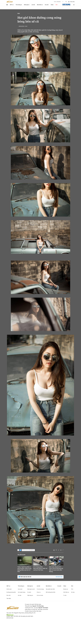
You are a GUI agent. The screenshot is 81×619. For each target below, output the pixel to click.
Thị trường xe (19, 4)
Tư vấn (64, 595)
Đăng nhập (72, 1)
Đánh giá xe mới (31, 589)
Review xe (65, 589)
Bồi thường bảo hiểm (50, 592)
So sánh (29, 592)
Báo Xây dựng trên (28, 550)
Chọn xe (38, 592)
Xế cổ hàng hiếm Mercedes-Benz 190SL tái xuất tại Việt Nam (40, 568)
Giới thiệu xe (66, 592)
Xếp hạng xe (30, 595)
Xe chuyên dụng (21, 592)
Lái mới (33, 4)
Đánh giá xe (26, 4)
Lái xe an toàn (40, 595)
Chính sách (9, 589)
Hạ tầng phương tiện (11, 592)
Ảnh (56, 4)
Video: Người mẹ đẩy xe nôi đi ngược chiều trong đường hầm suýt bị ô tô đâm (24, 569)
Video (52, 4)
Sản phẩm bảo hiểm (50, 589)
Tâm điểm (9, 598)
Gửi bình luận (59, 576)
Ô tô (72, 589)
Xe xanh (46, 4)
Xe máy (19, 595)
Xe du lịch (20, 589)
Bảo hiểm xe (40, 4)
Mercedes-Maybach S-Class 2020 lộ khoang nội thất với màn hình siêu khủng (56, 569)
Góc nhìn (9, 595)
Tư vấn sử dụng (40, 589)
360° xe (11, 4)
